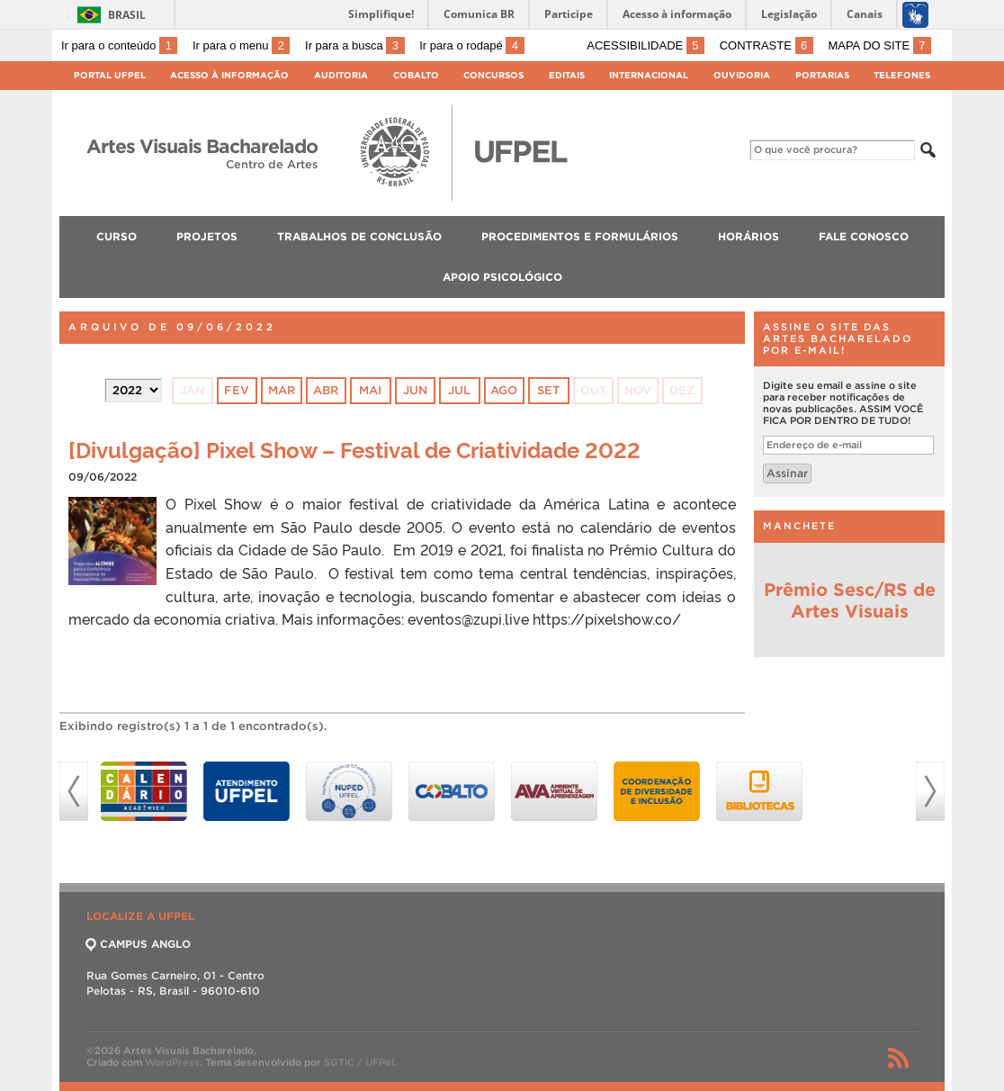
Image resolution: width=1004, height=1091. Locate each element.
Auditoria (341, 75)
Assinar (787, 473)
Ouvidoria (741, 75)
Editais (567, 75)
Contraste (766, 45)
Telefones (902, 75)
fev (236, 390)
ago (503, 390)
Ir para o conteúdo (119, 45)
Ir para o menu (241, 45)
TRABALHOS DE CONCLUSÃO (359, 236)
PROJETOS (207, 236)
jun (415, 390)
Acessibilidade (645, 45)
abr (325, 390)
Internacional (648, 75)
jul (459, 390)
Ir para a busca (355, 45)
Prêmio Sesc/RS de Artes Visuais (850, 600)
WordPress (172, 1062)
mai (370, 390)
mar (281, 390)
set (548, 390)
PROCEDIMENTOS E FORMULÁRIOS (579, 236)
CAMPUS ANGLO (138, 944)
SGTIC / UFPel (359, 1062)
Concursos (493, 75)
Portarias (822, 75)
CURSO (116, 236)
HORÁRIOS (748, 236)
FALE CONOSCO (864, 236)
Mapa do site (879, 45)
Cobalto (416, 75)
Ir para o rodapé (471, 45)
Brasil (127, 15)
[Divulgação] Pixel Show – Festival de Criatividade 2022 (354, 449)
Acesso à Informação (229, 75)
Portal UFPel (110, 75)
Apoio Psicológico (502, 277)
